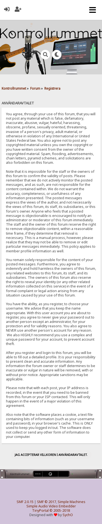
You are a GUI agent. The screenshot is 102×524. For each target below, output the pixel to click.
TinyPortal (40, 510)
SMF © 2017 (46, 501)
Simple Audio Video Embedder (51, 506)
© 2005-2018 (60, 510)
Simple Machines (71, 501)
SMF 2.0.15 (25, 501)
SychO (68, 515)
